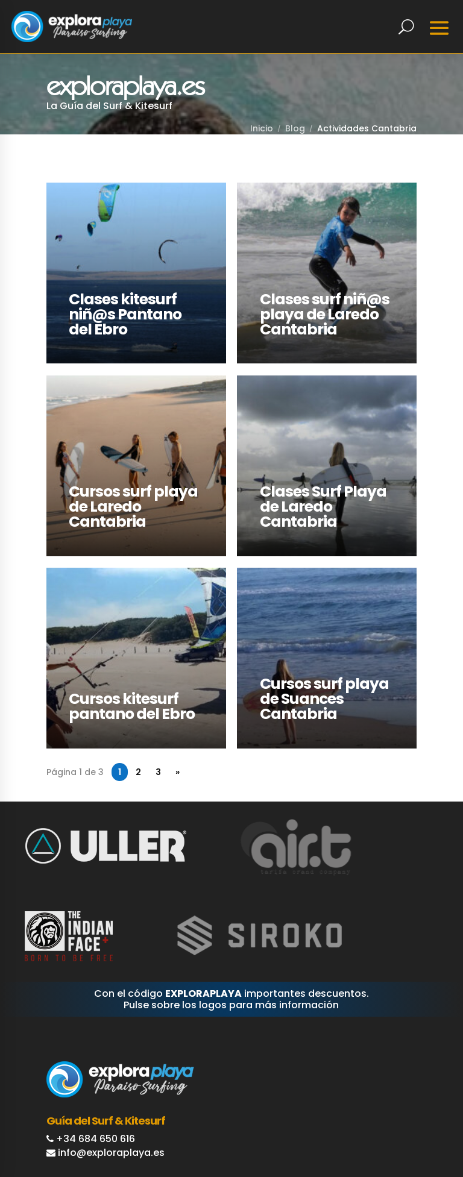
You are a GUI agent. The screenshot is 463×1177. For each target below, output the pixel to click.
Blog (295, 128)
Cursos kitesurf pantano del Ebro (134, 703)
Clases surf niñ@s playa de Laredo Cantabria (326, 313)
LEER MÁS (68, 189)
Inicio (261, 128)
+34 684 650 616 (95, 1134)
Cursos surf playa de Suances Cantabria (325, 695)
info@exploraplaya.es (111, 1147)
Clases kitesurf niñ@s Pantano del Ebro (127, 313)
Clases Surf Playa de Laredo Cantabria (324, 504)
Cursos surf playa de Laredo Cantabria (135, 504)
